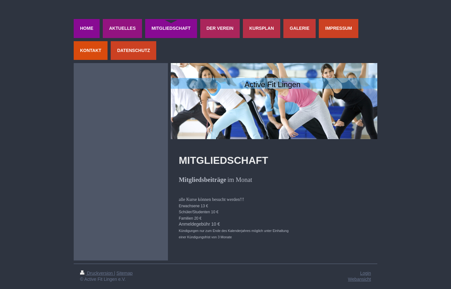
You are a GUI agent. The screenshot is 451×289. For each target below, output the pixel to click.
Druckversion (97, 273)
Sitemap (124, 273)
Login (365, 273)
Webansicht (359, 279)
